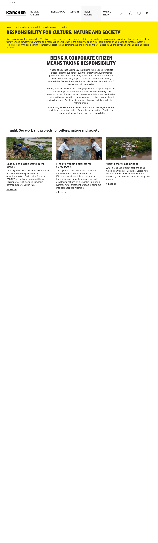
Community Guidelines (54, 516)
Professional (57, 12)
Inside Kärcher (88, 13)
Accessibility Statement (55, 513)
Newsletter (11, 524)
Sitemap (48, 527)
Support (74, 12)
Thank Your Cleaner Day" (67, 344)
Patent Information (52, 520)
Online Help (101, 531)
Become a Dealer (14, 520)
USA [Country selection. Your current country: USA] (12, 3)
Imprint (47, 524)
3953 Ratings (125, 516)
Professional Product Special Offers (22, 531)
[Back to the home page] (17, 13)
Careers (9, 516)
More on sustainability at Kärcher (29, 450)
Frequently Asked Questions (19, 513)
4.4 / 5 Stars (124, 513)
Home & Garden (34, 13)
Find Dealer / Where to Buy (19, 505)
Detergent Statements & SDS (19, 527)
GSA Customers (13, 509)
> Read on (11, 190)
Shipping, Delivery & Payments (95, 471)
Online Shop (107, 13)
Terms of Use (50, 505)
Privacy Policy (50, 509)
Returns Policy (88, 475)
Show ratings (125, 520)
